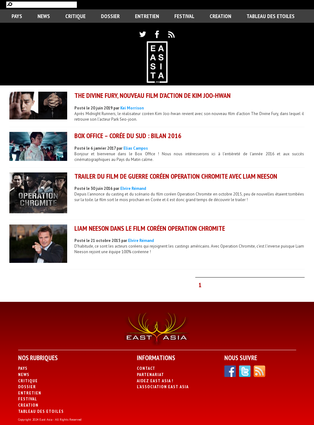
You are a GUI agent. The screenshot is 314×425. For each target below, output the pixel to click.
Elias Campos (135, 148)
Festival (184, 16)
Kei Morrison (132, 108)
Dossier (110, 16)
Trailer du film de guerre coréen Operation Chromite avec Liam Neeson (175, 176)
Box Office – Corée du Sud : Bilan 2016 (128, 135)
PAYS (17, 16)
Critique (75, 16)
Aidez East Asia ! (155, 381)
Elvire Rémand (133, 188)
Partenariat (150, 374)
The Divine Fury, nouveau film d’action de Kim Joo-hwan (152, 95)
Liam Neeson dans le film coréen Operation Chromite (149, 228)
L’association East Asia (163, 386)
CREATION (220, 16)
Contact (146, 368)
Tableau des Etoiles (271, 16)
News (43, 16)
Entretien (147, 16)
